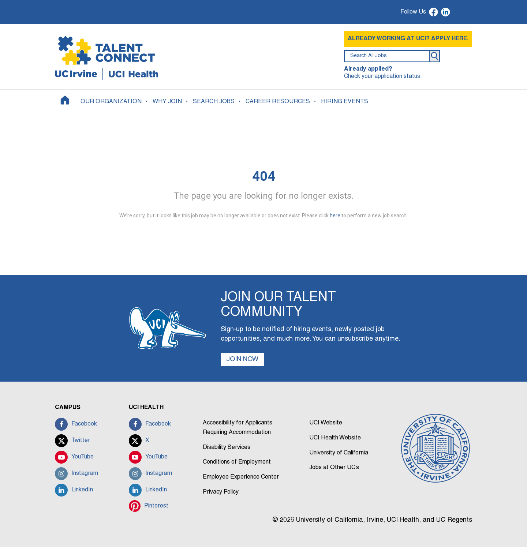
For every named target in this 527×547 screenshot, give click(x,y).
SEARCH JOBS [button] (214, 101)
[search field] (387, 56)
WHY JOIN (167, 101)
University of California (338, 453)
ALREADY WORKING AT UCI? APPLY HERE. (408, 38)
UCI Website (325, 423)
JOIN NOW (242, 359)
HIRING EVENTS (344, 101)
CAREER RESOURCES (278, 101)
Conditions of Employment (237, 462)
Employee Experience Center (241, 477)
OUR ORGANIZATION (111, 101)
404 (263, 176)
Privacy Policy (221, 492)
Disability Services (226, 447)
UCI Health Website (335, 438)
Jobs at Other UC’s (334, 467)
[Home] (65, 100)
